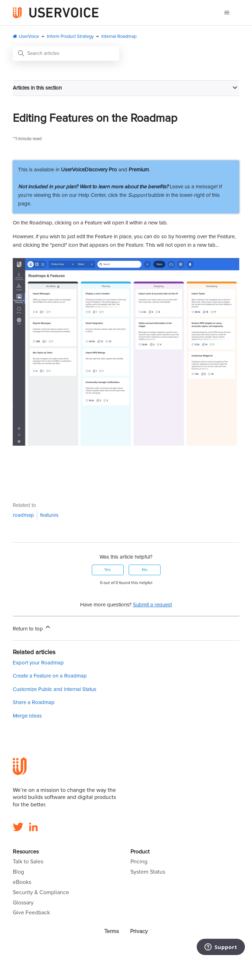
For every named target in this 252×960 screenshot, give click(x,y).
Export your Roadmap (38, 662)
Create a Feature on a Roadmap (50, 676)
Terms (111, 931)
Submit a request (152, 604)
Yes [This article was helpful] (107, 570)
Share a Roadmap (34, 702)
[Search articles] (66, 53)
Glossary (23, 902)
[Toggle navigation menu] (226, 12)
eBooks (22, 882)
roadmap (23, 515)
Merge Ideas (27, 716)
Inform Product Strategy (70, 36)
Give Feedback (31, 912)
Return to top (32, 627)
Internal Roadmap (118, 36)
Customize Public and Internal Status (54, 689)
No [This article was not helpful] (144, 570)
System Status (147, 872)
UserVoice (29, 36)
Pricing (138, 861)
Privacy (139, 931)
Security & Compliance (41, 892)
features (49, 515)
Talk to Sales (28, 861)
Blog (18, 872)
